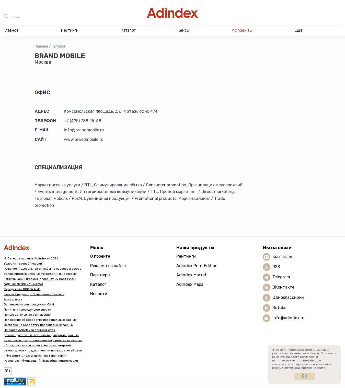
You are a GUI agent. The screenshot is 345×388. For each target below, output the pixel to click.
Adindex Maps (189, 284)
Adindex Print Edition (196, 265)
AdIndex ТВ (242, 30)
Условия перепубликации (23, 263)
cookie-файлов (307, 360)
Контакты (282, 256)
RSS (276, 266)
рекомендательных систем (292, 368)
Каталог (59, 46)
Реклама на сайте (108, 265)
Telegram (281, 277)
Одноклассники (288, 297)
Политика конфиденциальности (27, 309)
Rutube (279, 307)
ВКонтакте (283, 287)
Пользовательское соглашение (27, 314)
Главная (41, 46)
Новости (98, 293)
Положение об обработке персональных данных (40, 320)
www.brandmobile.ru (83, 139)
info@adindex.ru (288, 317)
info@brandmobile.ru (84, 130)
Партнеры (100, 274)
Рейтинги (186, 256)
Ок (304, 376)
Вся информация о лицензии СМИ (29, 304)
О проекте (100, 256)
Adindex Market (191, 274)
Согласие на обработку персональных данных (38, 325)
